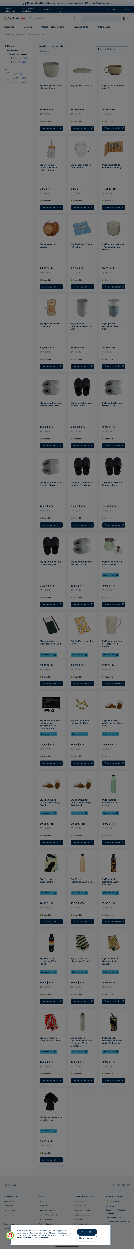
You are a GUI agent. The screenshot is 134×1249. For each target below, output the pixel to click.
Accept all (87, 1232)
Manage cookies (86, 1238)
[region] (60, 1235)
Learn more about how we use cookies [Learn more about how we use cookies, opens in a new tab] (33, 1237)
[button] (10, 1235)
